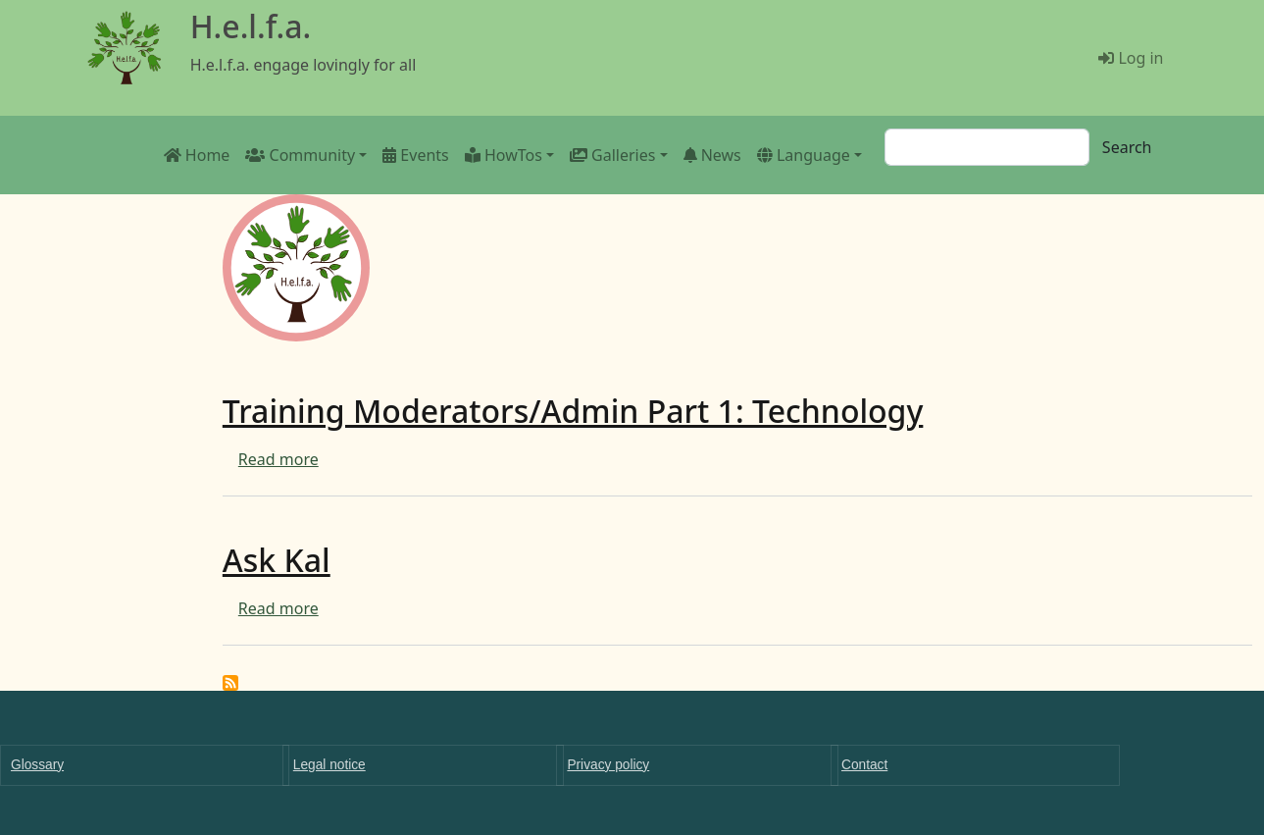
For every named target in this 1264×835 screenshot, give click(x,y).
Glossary (37, 764)
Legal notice (329, 764)
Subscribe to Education (230, 683)
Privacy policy (608, 764)
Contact (864, 764)
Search (1127, 147)
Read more (278, 459)
